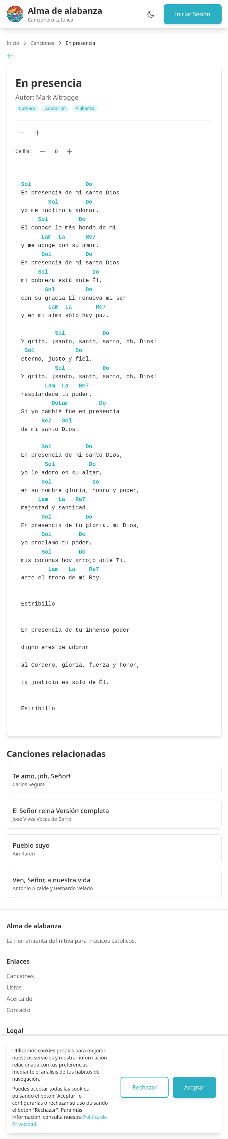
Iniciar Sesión (192, 14)
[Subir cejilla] (69, 151)
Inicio (13, 43)
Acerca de (20, 999)
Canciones (42, 43)
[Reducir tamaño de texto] (22, 133)
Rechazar (144, 1087)
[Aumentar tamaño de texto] (37, 133)
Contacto (19, 1010)
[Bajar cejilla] (42, 151)
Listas (14, 987)
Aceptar (194, 1087)
